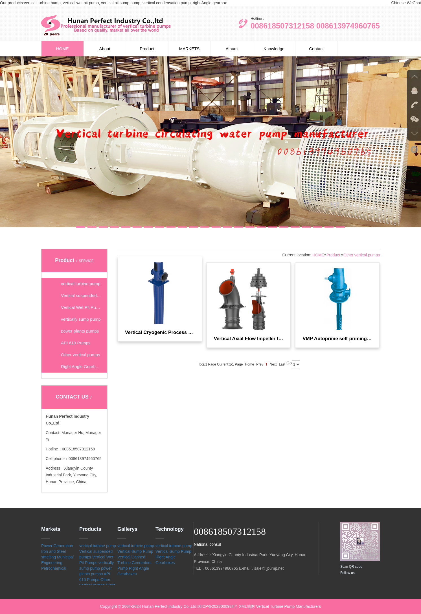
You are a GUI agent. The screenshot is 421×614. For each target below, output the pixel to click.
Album (232, 48)
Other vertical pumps (361, 255)
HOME (62, 48)
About (104, 48)
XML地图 (247, 606)
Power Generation (57, 545)
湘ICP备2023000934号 (217, 606)
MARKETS (189, 48)
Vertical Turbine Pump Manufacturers (288, 606)
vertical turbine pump (97, 545)
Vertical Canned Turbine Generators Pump (134, 563)
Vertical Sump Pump (135, 551)
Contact (316, 48)
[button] (80, 227)
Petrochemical (53, 568)
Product (147, 48)
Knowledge (274, 48)
